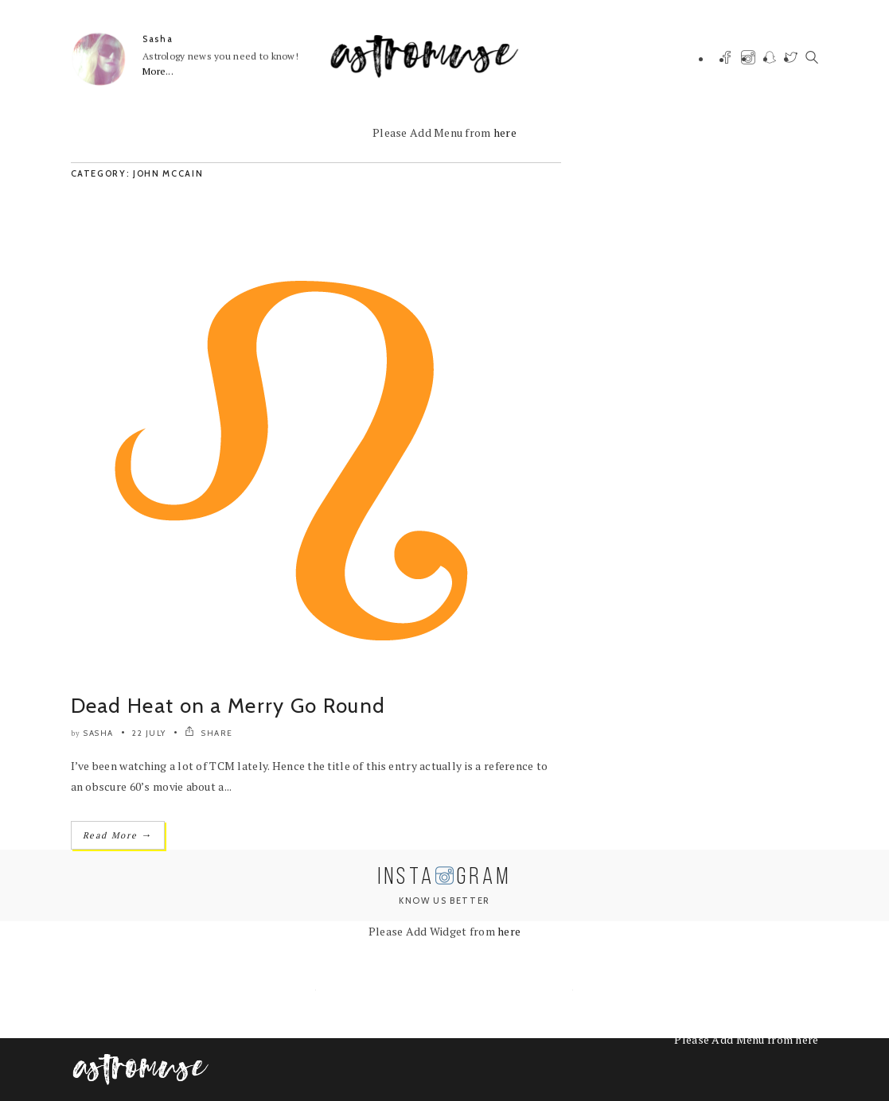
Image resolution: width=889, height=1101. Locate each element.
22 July (149, 733)
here (505, 132)
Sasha (157, 39)
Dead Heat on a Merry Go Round (228, 705)
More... (158, 71)
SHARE (209, 733)
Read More (118, 835)
